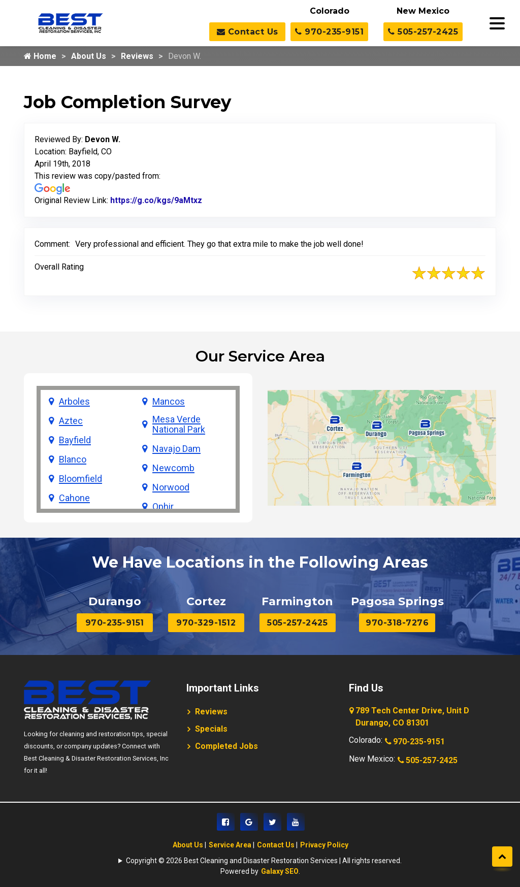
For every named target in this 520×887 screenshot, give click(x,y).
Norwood (170, 487)
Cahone (74, 498)
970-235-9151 (329, 32)
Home (40, 56)
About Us (88, 56)
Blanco (72, 459)
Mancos (168, 402)
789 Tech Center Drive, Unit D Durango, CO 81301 (410, 717)
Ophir (163, 507)
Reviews (137, 56)
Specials (211, 729)
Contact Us (247, 32)
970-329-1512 (206, 623)
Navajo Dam (176, 449)
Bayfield (75, 440)
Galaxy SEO (280, 871)
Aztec (71, 421)
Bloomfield (80, 479)
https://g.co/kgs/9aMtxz (156, 200)
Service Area (230, 845)
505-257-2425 (423, 32)
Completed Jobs (226, 746)
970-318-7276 (397, 623)
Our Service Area (260, 356)
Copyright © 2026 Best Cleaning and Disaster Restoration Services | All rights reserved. (264, 861)
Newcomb (173, 468)
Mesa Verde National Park (178, 424)
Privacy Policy (324, 845)
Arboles (74, 402)
